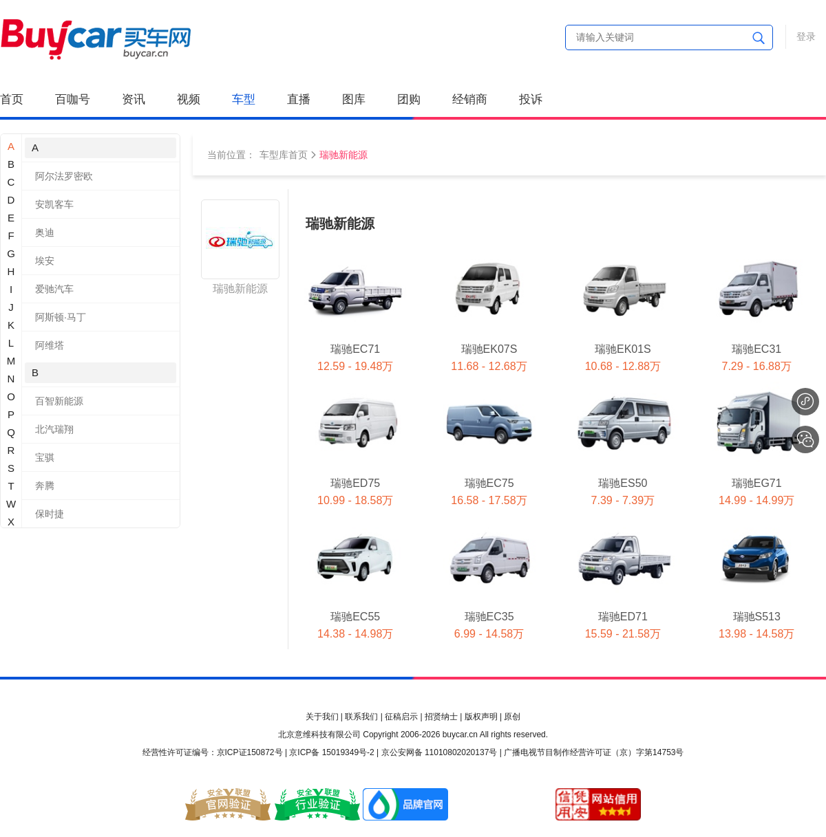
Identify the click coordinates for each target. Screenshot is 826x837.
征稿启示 (401, 716)
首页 (11, 99)
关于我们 (322, 716)
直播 (298, 99)
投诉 (530, 99)
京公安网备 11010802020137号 (439, 752)
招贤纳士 (441, 716)
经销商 (469, 99)
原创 (512, 716)
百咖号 (72, 99)
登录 (806, 36)
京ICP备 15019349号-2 (331, 752)
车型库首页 (284, 154)
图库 (354, 99)
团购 (409, 99)
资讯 (133, 99)
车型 (243, 99)
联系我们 (361, 716)
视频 (188, 99)
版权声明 (481, 716)
